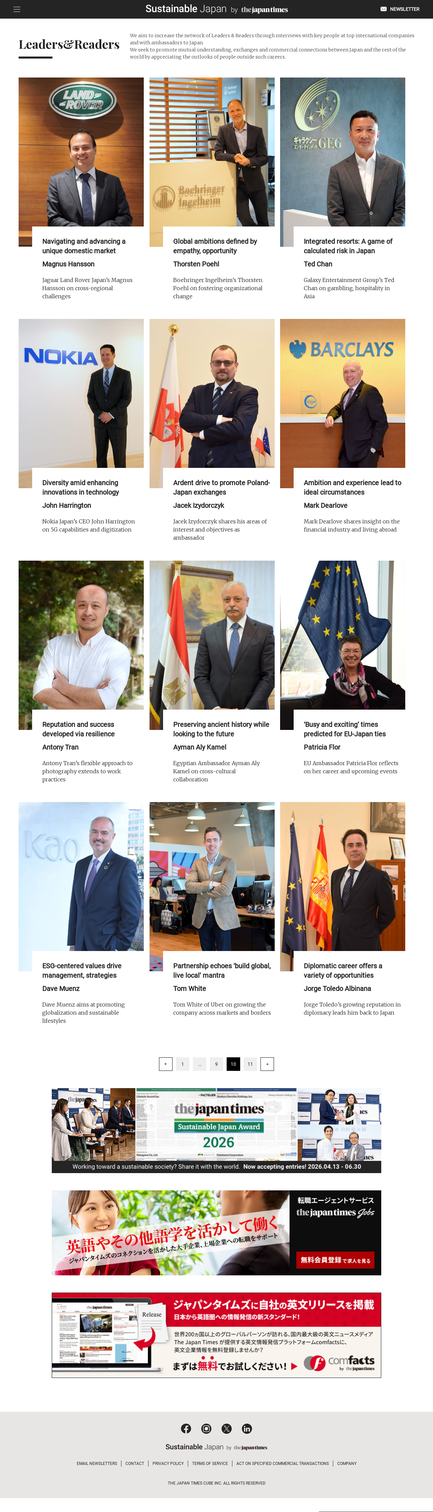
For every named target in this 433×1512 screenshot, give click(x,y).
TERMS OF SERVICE (210, 1477)
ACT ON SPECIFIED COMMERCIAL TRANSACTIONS (282, 1477)
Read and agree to (354, 1485)
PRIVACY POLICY (168, 1477)
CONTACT (135, 1477)
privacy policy (371, 1485)
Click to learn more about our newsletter (373, 1450)
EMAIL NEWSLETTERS (97, 1477)
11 (250, 1070)
